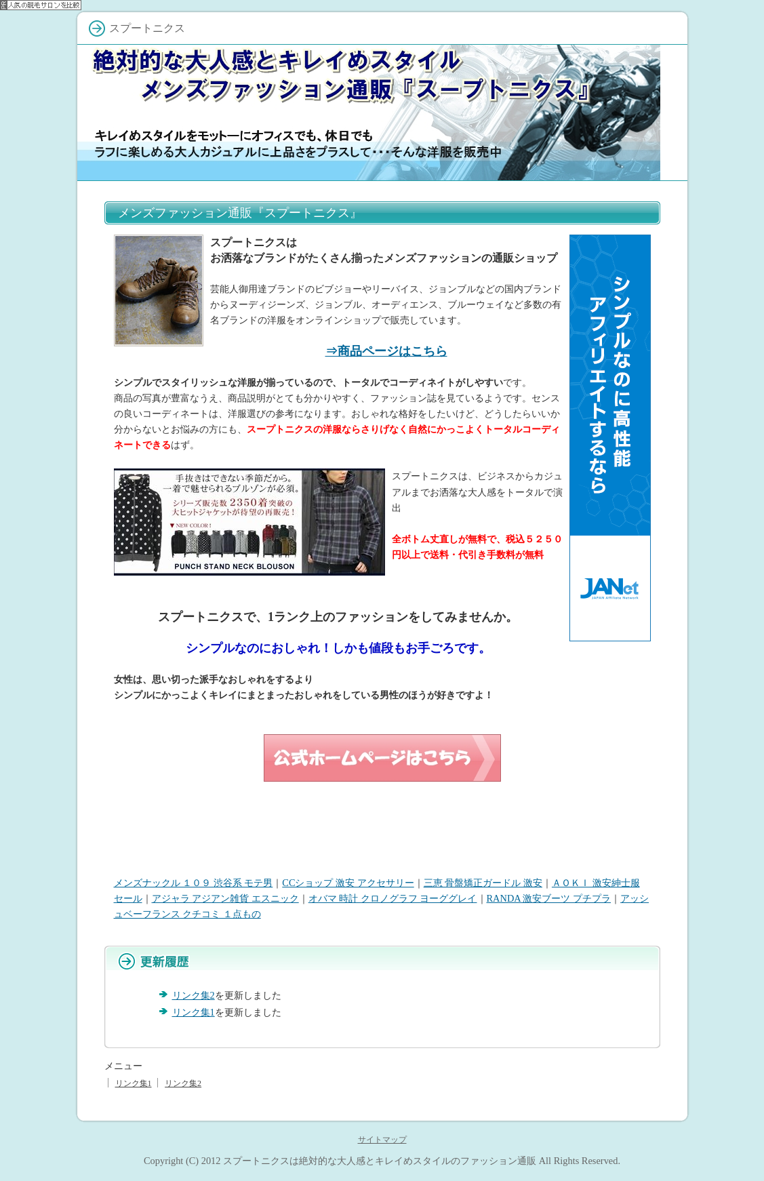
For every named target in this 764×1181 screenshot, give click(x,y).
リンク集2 (193, 995)
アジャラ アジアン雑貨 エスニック (225, 898)
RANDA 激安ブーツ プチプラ (549, 898)
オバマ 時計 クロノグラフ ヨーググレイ (392, 898)
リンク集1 (193, 1012)
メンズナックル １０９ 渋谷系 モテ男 (193, 882)
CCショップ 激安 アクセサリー (348, 882)
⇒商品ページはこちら (386, 351)
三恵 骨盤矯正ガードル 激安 (483, 882)
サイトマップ (382, 1139)
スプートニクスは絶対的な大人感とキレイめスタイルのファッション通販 (379, 1160)
